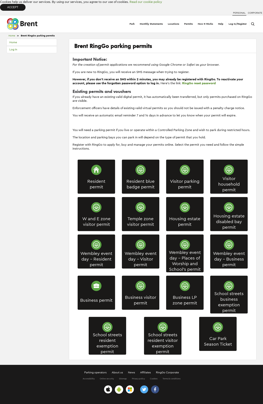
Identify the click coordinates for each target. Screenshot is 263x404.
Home (12, 36)
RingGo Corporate (167, 372)
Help (220, 24)
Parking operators (95, 372)
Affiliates (145, 372)
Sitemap (123, 379)
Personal (239, 13)
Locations (173, 24)
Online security (107, 379)
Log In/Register (238, 24)
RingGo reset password (199, 83)
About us (117, 372)
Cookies (153, 379)
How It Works (205, 24)
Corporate (255, 13)
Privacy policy (138, 379)
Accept (12, 7)
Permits (188, 24)
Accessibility (89, 379)
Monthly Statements (151, 24)
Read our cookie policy (146, 1)
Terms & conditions (171, 379)
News (131, 372)
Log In (13, 49)
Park (132, 24)
